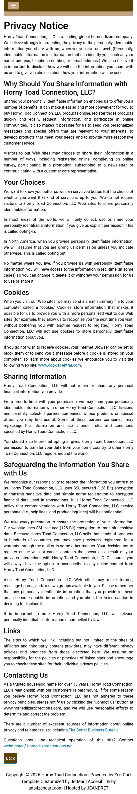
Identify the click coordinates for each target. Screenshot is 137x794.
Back (10, 758)
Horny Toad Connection (64, 774)
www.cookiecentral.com (59, 365)
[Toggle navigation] (13, 5)
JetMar (78, 781)
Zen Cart (122, 774)
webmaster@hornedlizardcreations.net (38, 746)
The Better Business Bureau (93, 730)
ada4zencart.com (45, 788)
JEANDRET (97, 788)
